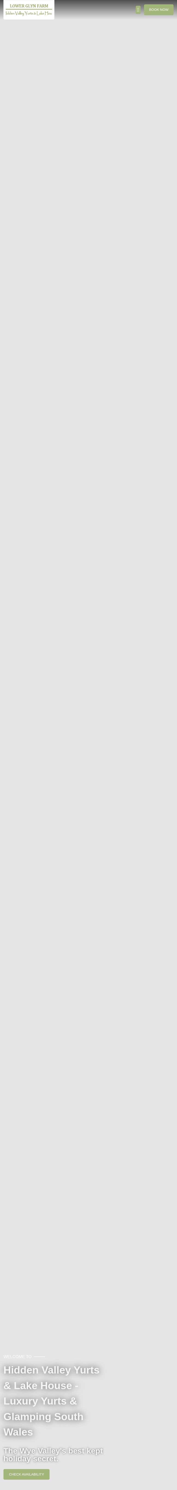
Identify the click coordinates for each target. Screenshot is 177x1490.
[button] (138, 10)
